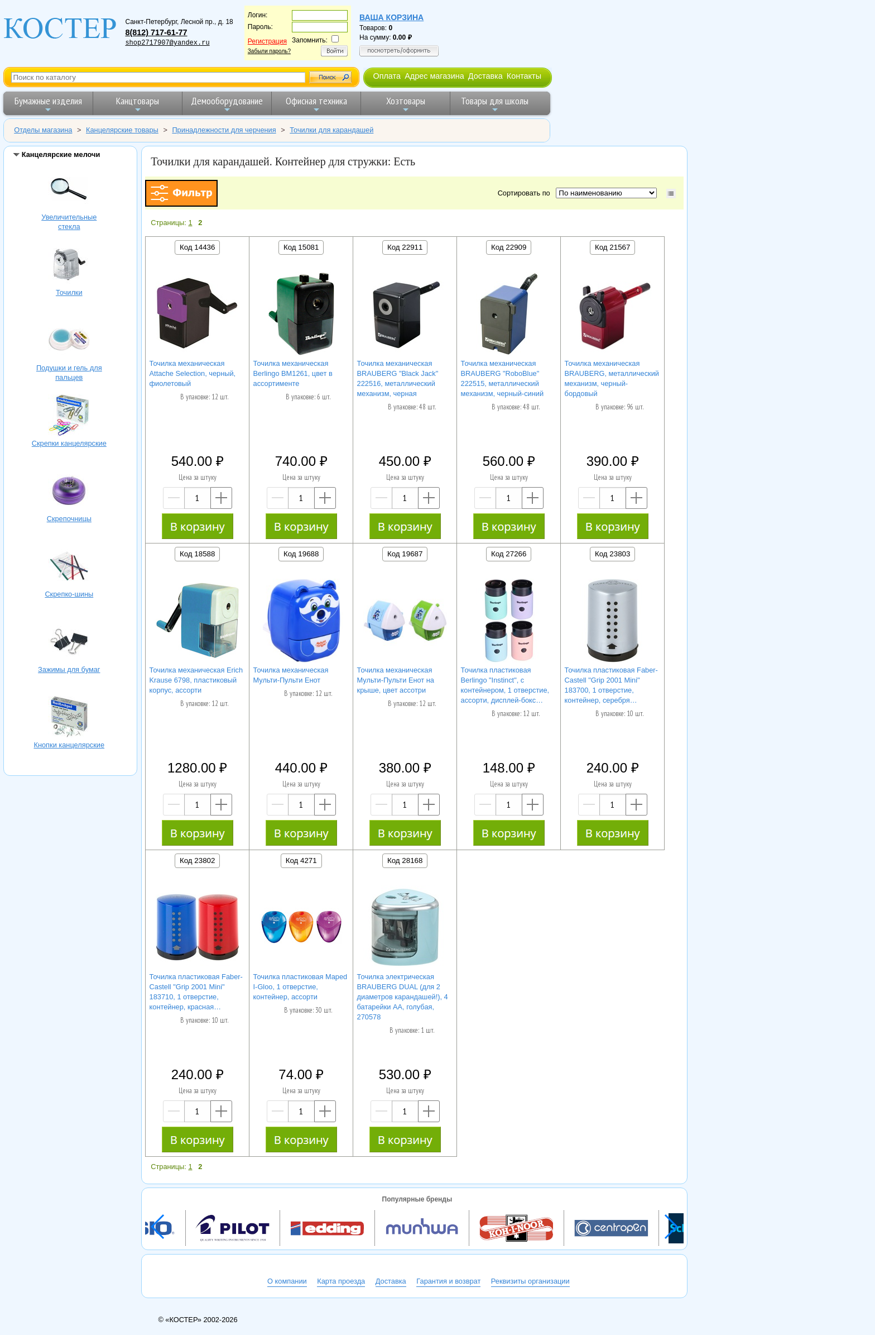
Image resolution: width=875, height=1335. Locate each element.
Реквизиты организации (530, 1281)
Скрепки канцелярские (69, 416)
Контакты (524, 75)
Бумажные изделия (48, 104)
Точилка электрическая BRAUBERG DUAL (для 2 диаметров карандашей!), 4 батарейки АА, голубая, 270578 (402, 996)
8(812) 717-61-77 (156, 32)
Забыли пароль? (269, 51)
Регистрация (267, 41)
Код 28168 (404, 860)
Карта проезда (341, 1281)
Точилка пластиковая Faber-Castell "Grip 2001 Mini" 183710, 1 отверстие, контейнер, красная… (196, 991)
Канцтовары (137, 104)
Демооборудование (227, 104)
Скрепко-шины (69, 567)
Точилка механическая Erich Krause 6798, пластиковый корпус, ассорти (196, 680)
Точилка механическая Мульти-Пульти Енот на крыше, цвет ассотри (395, 680)
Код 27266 (508, 554)
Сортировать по (526, 193)
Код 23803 (612, 554)
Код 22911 (404, 247)
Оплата (387, 75)
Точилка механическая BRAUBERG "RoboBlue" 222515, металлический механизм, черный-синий (502, 378)
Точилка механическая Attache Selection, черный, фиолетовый (193, 373)
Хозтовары (405, 104)
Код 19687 (404, 554)
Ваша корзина (391, 17)
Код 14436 (197, 247)
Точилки (69, 266)
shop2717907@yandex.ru (167, 43)
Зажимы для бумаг (69, 643)
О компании (287, 1281)
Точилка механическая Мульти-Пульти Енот (291, 675)
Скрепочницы (69, 492)
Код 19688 (301, 554)
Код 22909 (508, 247)
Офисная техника (316, 104)
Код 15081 (301, 247)
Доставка (485, 75)
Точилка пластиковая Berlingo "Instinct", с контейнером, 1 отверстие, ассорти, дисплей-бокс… (505, 685)
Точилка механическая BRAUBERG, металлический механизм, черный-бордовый (612, 378)
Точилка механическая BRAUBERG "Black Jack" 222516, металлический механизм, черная (398, 378)
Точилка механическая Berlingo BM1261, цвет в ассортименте (293, 373)
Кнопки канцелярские (69, 718)
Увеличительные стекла (69, 190)
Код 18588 (197, 554)
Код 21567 (612, 247)
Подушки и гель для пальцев (69, 341)
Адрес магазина (434, 75)
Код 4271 (301, 860)
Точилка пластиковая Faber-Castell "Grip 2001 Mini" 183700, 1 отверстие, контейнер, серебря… (611, 685)
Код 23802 (197, 860)
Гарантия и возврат (448, 1281)
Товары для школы (494, 104)
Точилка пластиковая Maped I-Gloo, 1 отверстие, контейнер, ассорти (300, 986)
